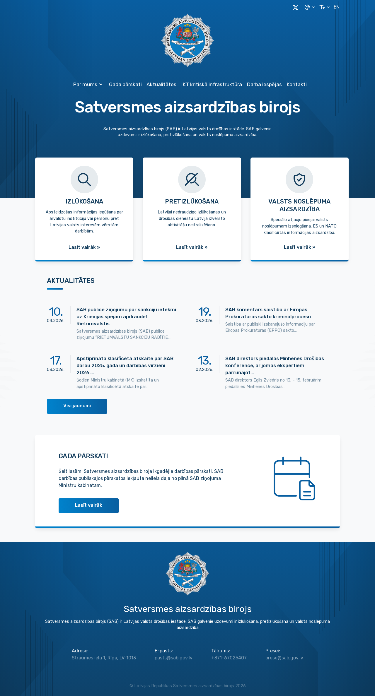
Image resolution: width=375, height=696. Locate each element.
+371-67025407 (229, 658)
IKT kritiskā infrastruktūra (211, 84)
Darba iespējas (264, 84)
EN (337, 7)
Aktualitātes (161, 84)
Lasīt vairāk (88, 505)
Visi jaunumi (77, 405)
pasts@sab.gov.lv (173, 658)
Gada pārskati (125, 84)
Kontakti (297, 84)
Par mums (88, 84)
